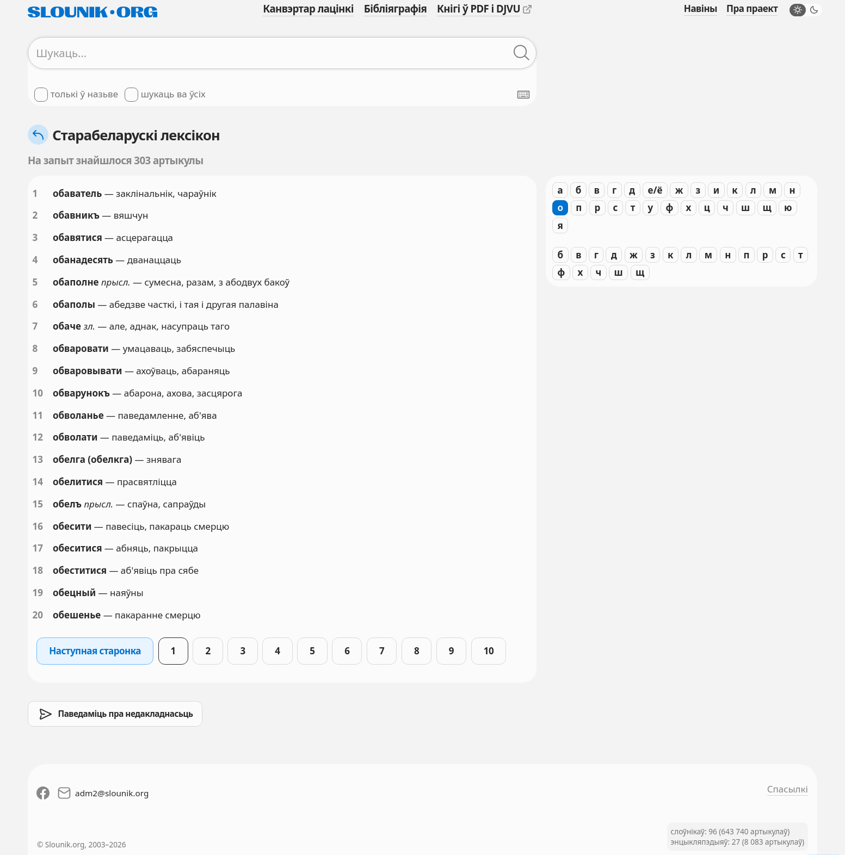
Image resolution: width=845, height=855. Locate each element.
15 (38, 504)
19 (38, 592)
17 (38, 548)
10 (38, 393)
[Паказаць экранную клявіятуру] (523, 94)
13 (38, 459)
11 (38, 415)
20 (38, 615)
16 (38, 526)
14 (38, 481)
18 (38, 570)
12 (38, 437)
